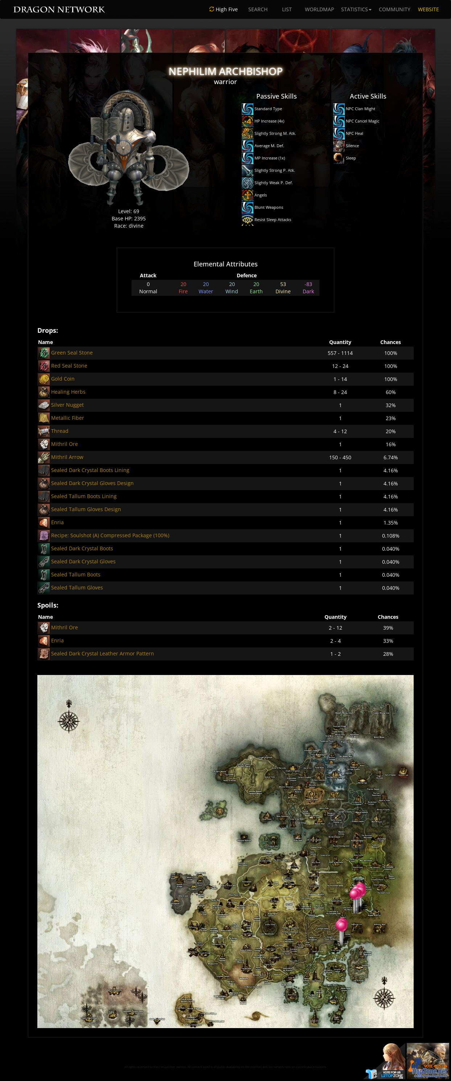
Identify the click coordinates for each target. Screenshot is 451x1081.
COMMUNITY (394, 9)
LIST (287, 9)
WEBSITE (428, 9)
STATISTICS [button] (356, 9)
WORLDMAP (319, 9)
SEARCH (258, 9)
